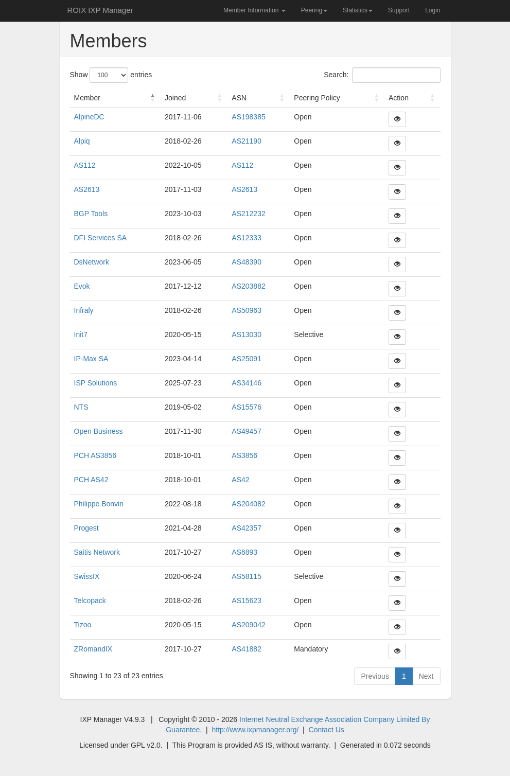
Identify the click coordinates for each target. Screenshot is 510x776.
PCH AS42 (91, 479)
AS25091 (246, 359)
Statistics (358, 10)
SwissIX (87, 576)
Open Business (98, 431)
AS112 (85, 165)
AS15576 (246, 407)
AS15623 (246, 600)
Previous (375, 676)
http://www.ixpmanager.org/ (255, 730)
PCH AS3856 (95, 455)
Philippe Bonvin (99, 504)
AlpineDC (89, 117)
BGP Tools (91, 213)
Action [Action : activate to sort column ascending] (399, 98)
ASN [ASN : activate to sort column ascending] (239, 98)
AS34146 (246, 383)
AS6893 (244, 552)
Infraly (84, 310)
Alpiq (82, 141)
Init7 (80, 334)
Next (426, 676)
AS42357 (246, 528)
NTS (81, 407)
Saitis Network (97, 552)
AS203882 (248, 286)
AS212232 (248, 213)
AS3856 (244, 455)
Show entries (111, 75)
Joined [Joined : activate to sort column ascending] (175, 98)
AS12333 (246, 238)
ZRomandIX (93, 649)
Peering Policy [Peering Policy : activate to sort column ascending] (317, 98)
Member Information (254, 10)
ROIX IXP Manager (100, 10)
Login (432, 10)
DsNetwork (91, 262)
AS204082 (248, 504)
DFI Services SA (100, 238)
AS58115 (246, 576)
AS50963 (246, 310)
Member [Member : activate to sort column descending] (87, 98)
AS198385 (248, 117)
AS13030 (246, 334)
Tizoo (83, 625)
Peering (314, 10)
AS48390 (246, 262)
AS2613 (87, 189)
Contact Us (326, 730)
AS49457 (246, 431)
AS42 (240, 479)
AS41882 (246, 649)
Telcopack (90, 600)
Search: (382, 75)
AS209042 (248, 625)
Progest (86, 528)
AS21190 (246, 141)
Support (399, 10)
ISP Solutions (95, 383)
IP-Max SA (91, 359)
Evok (82, 286)
